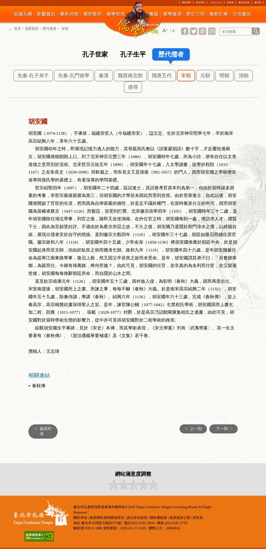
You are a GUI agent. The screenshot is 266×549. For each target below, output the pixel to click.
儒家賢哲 (32, 28)
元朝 (205, 75)
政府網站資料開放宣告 (107, 517)
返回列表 (42, 431)
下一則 (225, 429)
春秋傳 (38, 385)
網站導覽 (186, 2)
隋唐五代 (162, 75)
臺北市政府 (243, 2)
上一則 (192, 429)
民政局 (230, 2)
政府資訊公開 (179, 517)
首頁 (17, 28)
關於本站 (80, 517)
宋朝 (186, 75)
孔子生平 (133, 54)
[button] (164, 31)
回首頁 (198, 517)
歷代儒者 (49, 28)
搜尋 (133, 87)
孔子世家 (95, 54)
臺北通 (257, 2)
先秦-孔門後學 (73, 75)
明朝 (224, 75)
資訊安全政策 (137, 517)
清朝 (244, 75)
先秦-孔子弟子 (33, 75)
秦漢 (104, 75)
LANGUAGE (216, 2)
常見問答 (200, 2)
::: (176, 2)
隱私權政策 (158, 517)
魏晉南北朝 (130, 75)
